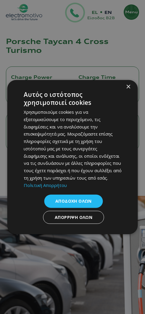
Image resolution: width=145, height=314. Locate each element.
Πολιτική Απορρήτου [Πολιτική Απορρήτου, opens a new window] (45, 185)
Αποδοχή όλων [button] (73, 201)
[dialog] (72, 157)
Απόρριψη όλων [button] (73, 217)
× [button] (128, 86)
